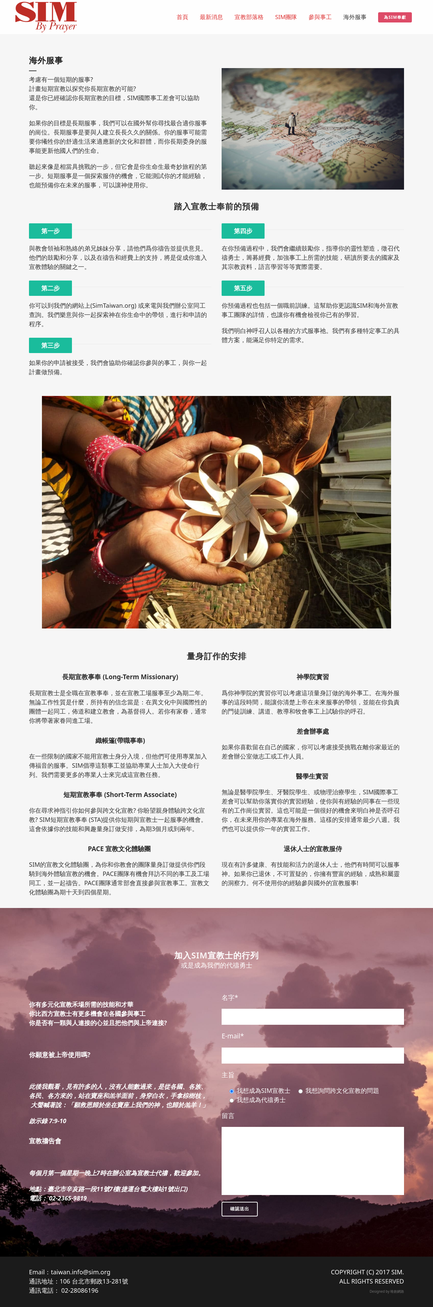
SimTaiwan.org (113, 305)
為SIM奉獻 (395, 17)
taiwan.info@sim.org (80, 1272)
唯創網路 (397, 1291)
